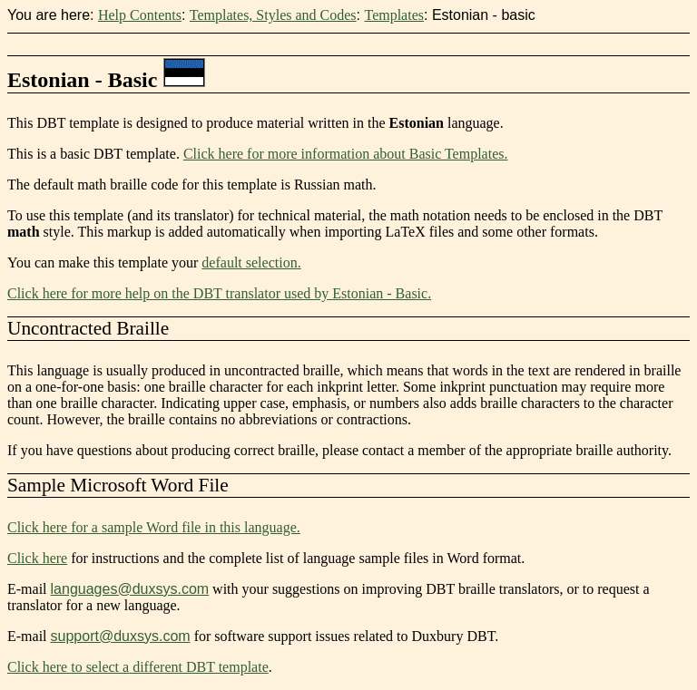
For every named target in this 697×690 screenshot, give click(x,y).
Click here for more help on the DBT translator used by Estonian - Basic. (219, 293)
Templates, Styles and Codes (273, 15)
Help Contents (140, 15)
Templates (394, 15)
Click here (37, 558)
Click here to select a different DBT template (138, 667)
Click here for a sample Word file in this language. (153, 527)
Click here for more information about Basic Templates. (345, 153)
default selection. (250, 262)
